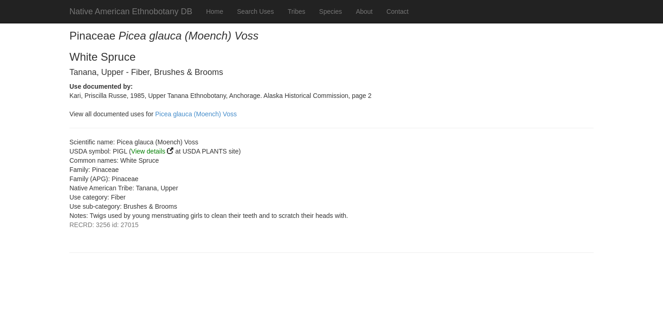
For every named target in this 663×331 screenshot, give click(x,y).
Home (214, 11)
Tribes (296, 11)
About (364, 11)
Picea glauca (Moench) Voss (196, 114)
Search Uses (255, 11)
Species (330, 11)
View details (148, 151)
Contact (397, 11)
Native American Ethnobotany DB (130, 11)
